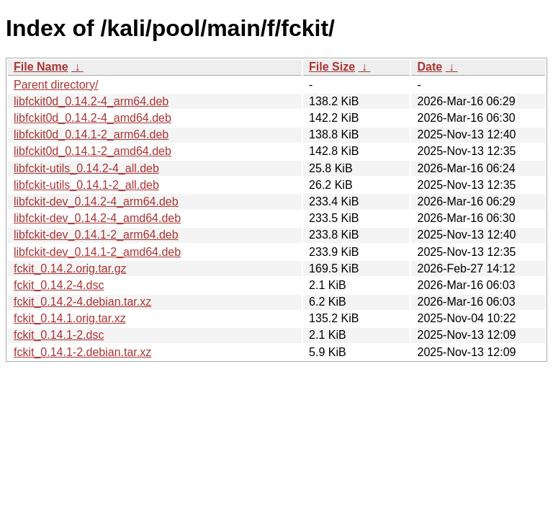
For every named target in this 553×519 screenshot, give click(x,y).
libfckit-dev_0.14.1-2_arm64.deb (96, 235)
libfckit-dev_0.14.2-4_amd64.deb (97, 218)
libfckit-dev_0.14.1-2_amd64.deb (97, 252)
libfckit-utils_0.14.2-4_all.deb (86, 168)
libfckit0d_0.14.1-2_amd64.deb (92, 151)
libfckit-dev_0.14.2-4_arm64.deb (96, 201)
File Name (41, 67)
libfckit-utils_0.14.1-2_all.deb (86, 185)
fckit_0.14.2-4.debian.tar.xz (82, 302)
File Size (332, 67)
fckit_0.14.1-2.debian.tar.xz (82, 352)
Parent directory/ (56, 85)
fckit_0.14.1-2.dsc (59, 335)
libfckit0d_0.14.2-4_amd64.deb (92, 118)
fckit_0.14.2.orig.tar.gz (70, 268)
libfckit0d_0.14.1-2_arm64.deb (91, 134)
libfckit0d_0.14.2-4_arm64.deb (91, 101)
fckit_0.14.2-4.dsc (59, 285)
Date (429, 67)
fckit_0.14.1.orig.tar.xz (70, 318)
